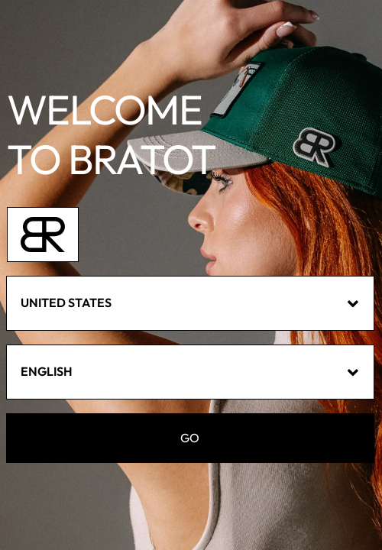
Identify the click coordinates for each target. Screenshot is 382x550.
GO (190, 438)
